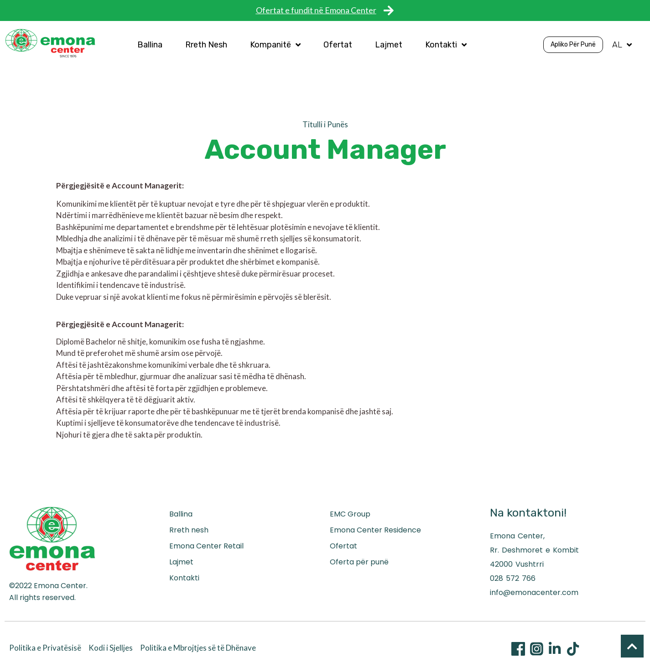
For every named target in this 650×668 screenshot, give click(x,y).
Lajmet (388, 45)
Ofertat (337, 45)
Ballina (149, 45)
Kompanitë (275, 44)
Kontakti (446, 44)
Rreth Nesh (206, 45)
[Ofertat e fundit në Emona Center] (389, 10)
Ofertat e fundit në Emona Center (316, 10)
